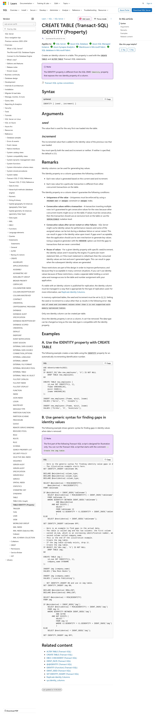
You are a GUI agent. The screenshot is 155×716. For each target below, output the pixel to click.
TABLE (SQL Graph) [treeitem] (20, 501)
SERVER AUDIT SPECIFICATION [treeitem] (19, 470)
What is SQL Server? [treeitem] (15, 48)
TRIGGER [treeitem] (16, 508)
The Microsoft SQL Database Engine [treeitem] (21, 52)
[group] (77, 549)
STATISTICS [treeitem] (17, 486)
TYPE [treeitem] (15, 512)
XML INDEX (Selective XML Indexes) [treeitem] (23, 532)
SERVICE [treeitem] (16, 479)
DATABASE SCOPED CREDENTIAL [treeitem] (20, 326)
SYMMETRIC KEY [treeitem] (19, 490)
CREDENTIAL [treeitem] (18, 303)
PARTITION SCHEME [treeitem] (21, 416)
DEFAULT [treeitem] (16, 331)
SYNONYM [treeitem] (17, 493)
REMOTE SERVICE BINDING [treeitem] (23, 427)
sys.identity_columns (56, 680)
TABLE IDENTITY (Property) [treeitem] (23, 505)
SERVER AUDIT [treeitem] (18, 464)
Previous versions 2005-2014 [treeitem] (16, 41)
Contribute (45, 708)
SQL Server (59, 19)
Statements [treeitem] (15, 243)
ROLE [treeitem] (15, 435)
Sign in (149, 3)
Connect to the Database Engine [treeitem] (19, 56)
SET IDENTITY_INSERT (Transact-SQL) (63, 674)
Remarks (123, 30)
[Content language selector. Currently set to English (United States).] (14, 702)
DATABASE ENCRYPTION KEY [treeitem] (24, 321)
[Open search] (143, 3)
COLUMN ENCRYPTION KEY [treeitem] (24, 292)
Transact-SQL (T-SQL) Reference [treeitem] (21, 182)
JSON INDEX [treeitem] (18, 398)
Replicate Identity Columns (73, 292)
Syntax (123, 23)
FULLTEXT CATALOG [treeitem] (20, 379)
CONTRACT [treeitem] (17, 299)
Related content (126, 36)
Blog (34, 708)
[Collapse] (32, 19)
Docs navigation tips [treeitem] (13, 37)
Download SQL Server (142, 10)
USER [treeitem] (15, 516)
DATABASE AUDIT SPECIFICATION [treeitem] (20, 315)
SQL (50, 19)
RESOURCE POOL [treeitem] (20, 431)
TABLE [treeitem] (15, 497)
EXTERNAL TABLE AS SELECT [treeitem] (24, 375)
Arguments (124, 26)
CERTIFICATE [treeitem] (18, 284)
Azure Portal (124, 10)
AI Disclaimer (8, 708)
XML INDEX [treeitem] (17, 527)
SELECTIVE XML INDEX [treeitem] (22, 457)
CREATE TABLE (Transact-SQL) (59, 654)
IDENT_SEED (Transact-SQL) (59, 670)
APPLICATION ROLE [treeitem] (20, 266)
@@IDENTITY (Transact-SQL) (59, 664)
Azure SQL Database (79, 43)
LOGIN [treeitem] (15, 401)
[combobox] (19, 24)
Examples (124, 33)
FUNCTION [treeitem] (17, 390)
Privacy (55, 708)
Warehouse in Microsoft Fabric (92, 47)
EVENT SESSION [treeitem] (19, 342)
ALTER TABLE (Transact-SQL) (59, 651)
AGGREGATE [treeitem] (18, 262)
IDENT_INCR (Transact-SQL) (59, 661)
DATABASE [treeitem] (17, 310)
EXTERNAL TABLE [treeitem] (19, 372)
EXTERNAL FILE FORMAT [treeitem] (22, 364)
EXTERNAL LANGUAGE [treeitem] (21, 357)
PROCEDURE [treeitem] (18, 420)
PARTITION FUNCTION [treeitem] (21, 412)
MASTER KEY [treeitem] (18, 405)
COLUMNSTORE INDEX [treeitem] (22, 288)
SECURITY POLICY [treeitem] (20, 453)
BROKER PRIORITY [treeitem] (20, 280)
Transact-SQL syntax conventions (59, 83)
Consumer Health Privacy (72, 708)
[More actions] (111, 19)
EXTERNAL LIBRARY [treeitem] (20, 361)
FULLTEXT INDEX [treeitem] (19, 383)
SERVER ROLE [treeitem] (18, 475)
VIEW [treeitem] (15, 519)
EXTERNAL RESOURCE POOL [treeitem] (24, 368)
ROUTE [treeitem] (15, 438)
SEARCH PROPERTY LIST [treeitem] (22, 449)
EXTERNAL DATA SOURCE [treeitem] (23, 346)
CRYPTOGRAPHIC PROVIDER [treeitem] (24, 306)
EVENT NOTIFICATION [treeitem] (21, 339)
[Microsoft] (4, 3)
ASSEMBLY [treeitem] (17, 269)
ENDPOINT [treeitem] (17, 335)
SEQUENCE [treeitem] (17, 461)
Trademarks (104, 708)
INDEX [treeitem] (15, 394)
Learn (44, 19)
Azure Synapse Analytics (64, 47)
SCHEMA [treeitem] (16, 446)
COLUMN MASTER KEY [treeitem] (22, 295)
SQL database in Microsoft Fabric (56, 50)
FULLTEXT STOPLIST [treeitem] (20, 386)
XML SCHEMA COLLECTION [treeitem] (24, 537)
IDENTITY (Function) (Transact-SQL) (62, 667)
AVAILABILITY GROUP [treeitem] (21, 277)
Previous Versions (22, 708)
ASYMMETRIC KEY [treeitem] (20, 273)
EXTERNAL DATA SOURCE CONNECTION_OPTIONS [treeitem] (23, 351)
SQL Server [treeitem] (9, 34)
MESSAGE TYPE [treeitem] (19, 409)
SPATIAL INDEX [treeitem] (19, 482)
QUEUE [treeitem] (16, 424)
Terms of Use (92, 708)
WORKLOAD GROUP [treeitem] (21, 523)
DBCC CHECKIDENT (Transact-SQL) (62, 658)
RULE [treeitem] (15, 442)
